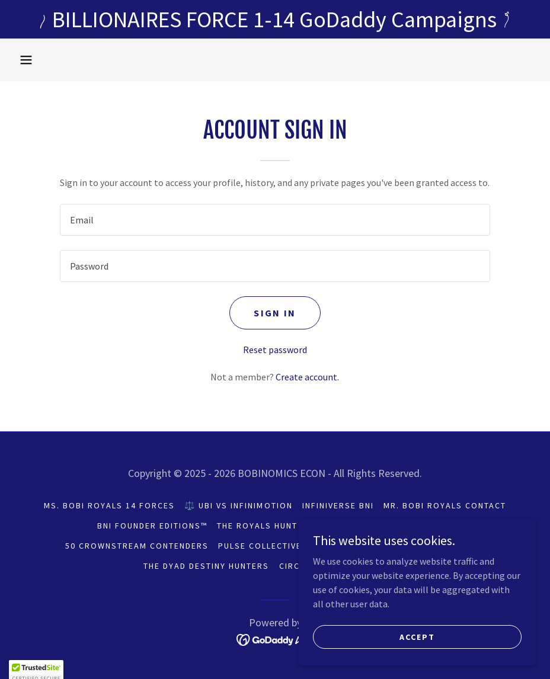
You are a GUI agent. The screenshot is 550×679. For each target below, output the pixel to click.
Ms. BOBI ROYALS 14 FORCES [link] (109, 505)
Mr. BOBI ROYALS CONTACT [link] (444, 505)
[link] (275, 639)
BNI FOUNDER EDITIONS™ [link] (152, 525)
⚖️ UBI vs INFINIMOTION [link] (238, 505)
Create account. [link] (307, 377)
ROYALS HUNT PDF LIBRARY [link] (392, 525)
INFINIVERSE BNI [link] (338, 505)
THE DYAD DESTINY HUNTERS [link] (206, 566)
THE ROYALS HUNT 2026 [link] (269, 525)
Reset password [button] (275, 349)
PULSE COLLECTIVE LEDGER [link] (278, 545)
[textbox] (275, 220)
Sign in (275, 313)
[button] (26, 60)
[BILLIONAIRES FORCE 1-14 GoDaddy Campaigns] (275, 19)
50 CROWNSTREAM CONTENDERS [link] (137, 545)
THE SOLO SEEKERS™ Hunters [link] (416, 545)
